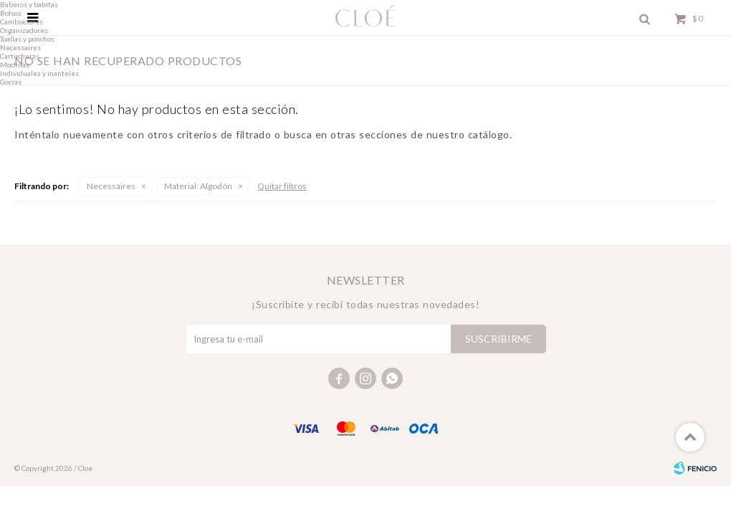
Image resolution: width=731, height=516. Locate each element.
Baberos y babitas (29, 4)
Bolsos (11, 13)
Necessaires (111, 186)
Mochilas (14, 64)
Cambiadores (21, 21)
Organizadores (24, 30)
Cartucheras (19, 56)
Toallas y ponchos (27, 38)
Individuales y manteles (39, 73)
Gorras (11, 81)
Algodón (198, 186)
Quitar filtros (282, 186)
